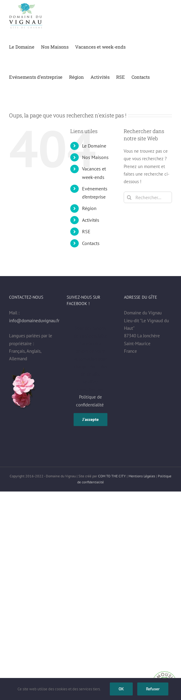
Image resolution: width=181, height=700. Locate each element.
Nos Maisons (95, 157)
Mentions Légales (142, 476)
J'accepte (90, 419)
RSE (86, 231)
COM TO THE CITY (112, 476)
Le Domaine (94, 146)
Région (89, 208)
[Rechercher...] (148, 197)
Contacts (91, 243)
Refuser (153, 689)
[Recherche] (129, 197)
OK (121, 689)
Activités (90, 220)
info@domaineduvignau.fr (34, 320)
